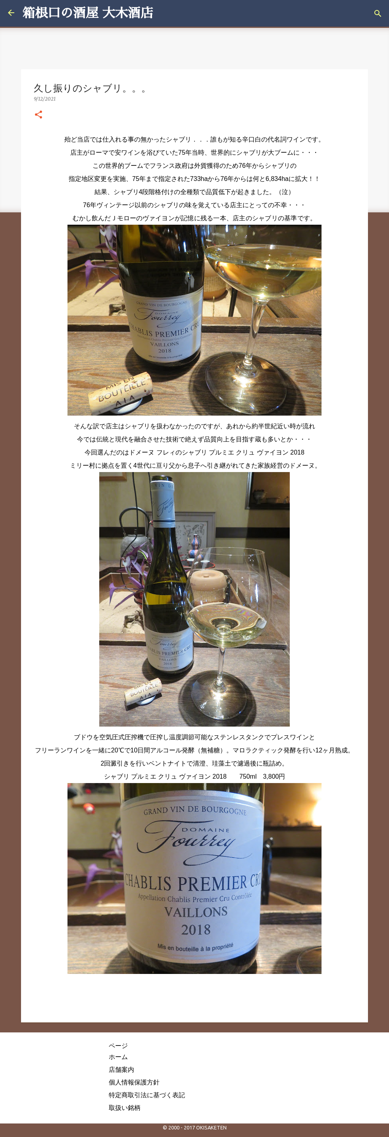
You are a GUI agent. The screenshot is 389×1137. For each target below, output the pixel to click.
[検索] (378, 13)
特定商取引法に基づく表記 (147, 1095)
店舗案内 (121, 1069)
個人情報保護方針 (134, 1082)
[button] (38, 115)
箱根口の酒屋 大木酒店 (87, 13)
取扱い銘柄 (125, 1108)
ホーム (118, 1057)
